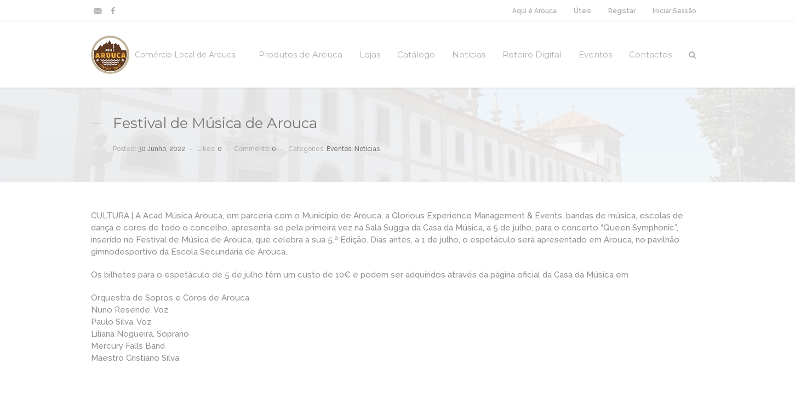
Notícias (468, 54)
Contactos (650, 54)
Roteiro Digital (532, 54)
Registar (622, 11)
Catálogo (416, 54)
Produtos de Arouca (300, 54)
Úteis (582, 11)
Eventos (595, 54)
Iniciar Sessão (674, 11)
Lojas (369, 54)
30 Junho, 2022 (161, 149)
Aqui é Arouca (534, 11)
